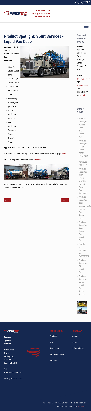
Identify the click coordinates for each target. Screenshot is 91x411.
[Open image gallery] (16, 172)
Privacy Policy (78, 348)
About (74, 336)
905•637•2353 (82, 85)
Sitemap (53, 360)
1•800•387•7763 (43, 11)
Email (82, 95)
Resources (54, 348)
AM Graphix (81, 406)
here (64, 154)
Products (54, 336)
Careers (75, 342)
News (52, 342)
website (37, 160)
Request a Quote (42, 16)
